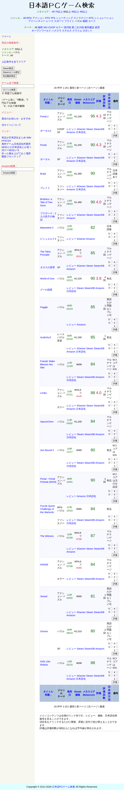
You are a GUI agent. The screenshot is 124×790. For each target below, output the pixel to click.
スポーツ (59, 21)
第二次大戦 (78, 27)
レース (49, 21)
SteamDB (99, 129)
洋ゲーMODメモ (10, 150)
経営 (97, 27)
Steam (89, 129)
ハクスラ (56, 30)
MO (45, 27)
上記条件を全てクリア (14, 61)
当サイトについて (11, 124)
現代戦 (67, 27)
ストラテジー (81, 18)
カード (92, 21)
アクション (38, 18)
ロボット (87, 30)
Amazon (71, 132)
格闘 (85, 21)
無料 (40, 27)
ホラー (59, 27)
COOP (51, 27)
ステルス (67, 30)
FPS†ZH (6, 140)
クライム (77, 30)
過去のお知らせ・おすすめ (16, 118)
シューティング (64, 18)
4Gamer (81, 129)
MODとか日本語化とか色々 (16, 147)
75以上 (59, 11)
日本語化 (81, 132)
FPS (47, 18)
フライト (69, 21)
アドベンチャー (36, 21)
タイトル (48, 99)
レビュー (71, 129)
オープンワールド (41, 30)
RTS (91, 18)
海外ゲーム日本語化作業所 (16, 143)
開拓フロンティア (11, 156)
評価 (98, 101)
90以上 (83, 11)
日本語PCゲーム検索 (63, 786)
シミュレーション (104, 18)
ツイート (6, 36)
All (53, 11)
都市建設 (89, 27)
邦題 (47, 102)
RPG (29, 18)
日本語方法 (109, 101)
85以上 (75, 11)
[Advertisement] (17, 226)
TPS (53, 18)
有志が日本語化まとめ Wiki (16, 137)
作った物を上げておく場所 (16, 153)
